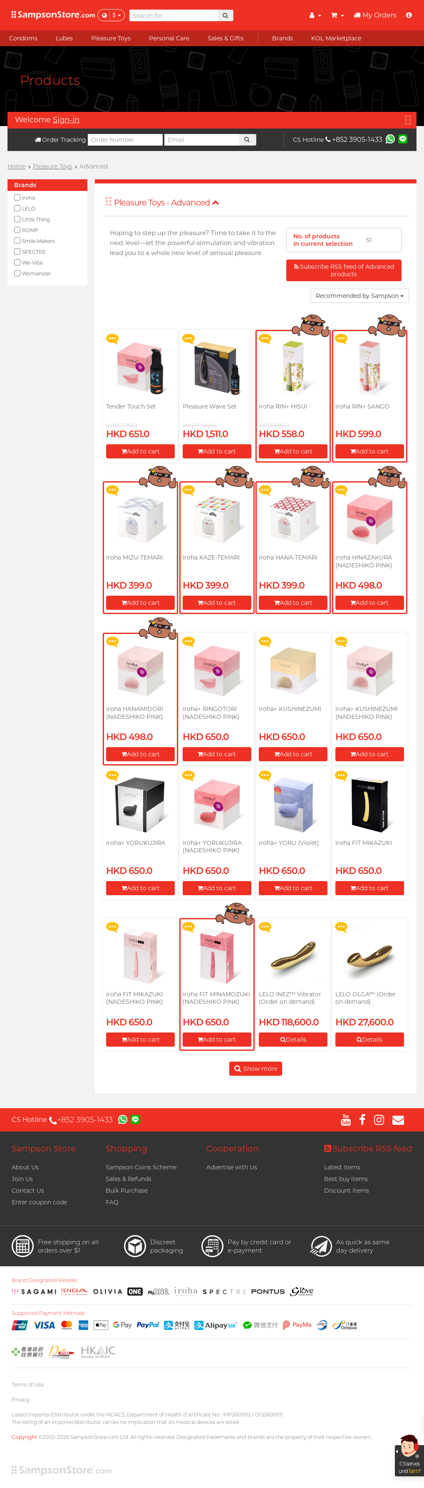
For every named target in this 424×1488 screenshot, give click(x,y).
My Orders (375, 15)
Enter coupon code (39, 1202)
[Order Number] (125, 140)
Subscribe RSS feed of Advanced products (344, 270)
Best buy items (346, 1179)
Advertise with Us (231, 1167)
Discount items (346, 1190)
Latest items (342, 1167)
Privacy (21, 1399)
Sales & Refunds (128, 1179)
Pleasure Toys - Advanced (166, 203)
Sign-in (66, 119)
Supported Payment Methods (48, 1313)
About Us (25, 1167)
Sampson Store (44, 1149)
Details (293, 1039)
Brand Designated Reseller (45, 1280)
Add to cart (140, 451)
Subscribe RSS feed (368, 1149)
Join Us (22, 1179)
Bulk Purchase (127, 1190)
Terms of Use (28, 1385)
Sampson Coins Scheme (141, 1167)
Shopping (126, 1149)
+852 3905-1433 (353, 140)
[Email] (201, 140)
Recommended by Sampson (360, 296)
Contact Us (28, 1190)
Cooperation (232, 1149)
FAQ (112, 1202)
